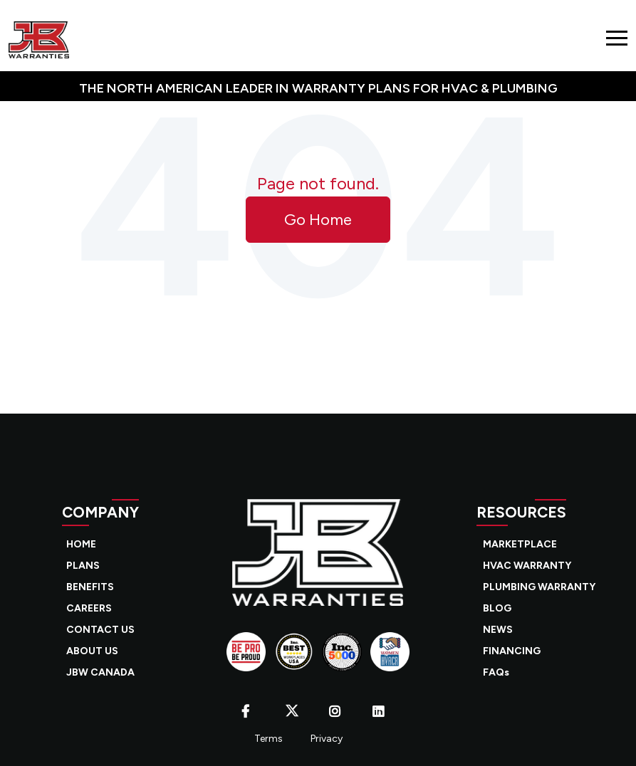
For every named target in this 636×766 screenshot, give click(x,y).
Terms (268, 739)
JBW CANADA (100, 672)
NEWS (498, 630)
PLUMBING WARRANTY (539, 587)
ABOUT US (92, 651)
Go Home (318, 219)
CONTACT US (100, 630)
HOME (81, 544)
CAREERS (89, 608)
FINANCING (512, 651)
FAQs (496, 672)
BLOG (497, 608)
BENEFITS (90, 587)
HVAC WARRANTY (527, 566)
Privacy (327, 739)
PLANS (83, 566)
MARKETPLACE (520, 544)
